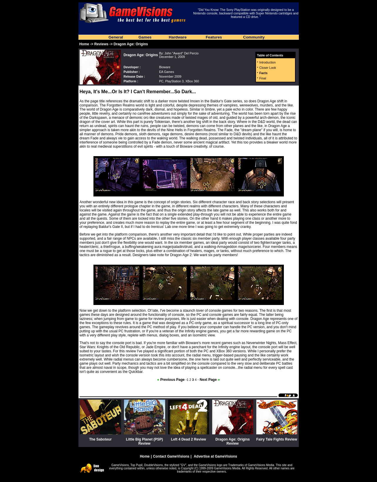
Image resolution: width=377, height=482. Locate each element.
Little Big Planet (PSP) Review (144, 441)
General (115, 37)
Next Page (210, 380)
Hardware (178, 37)
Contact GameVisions (171, 456)
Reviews (101, 44)
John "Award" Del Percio (182, 53)
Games (144, 37)
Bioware (164, 67)
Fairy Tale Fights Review (276, 439)
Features (214, 37)
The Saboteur (100, 439)
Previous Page (171, 380)
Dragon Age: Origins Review (232, 441)
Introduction (267, 62)
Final (262, 78)
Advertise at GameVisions (215, 456)
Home (84, 44)
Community (253, 37)
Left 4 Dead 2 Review (188, 439)
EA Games (166, 72)
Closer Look (267, 67)
